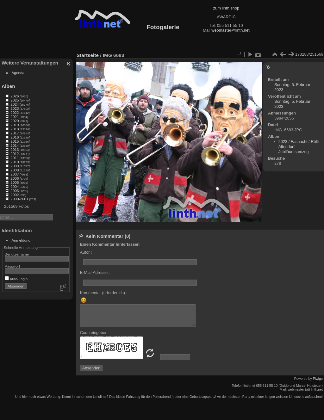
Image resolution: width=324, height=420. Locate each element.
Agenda (18, 73)
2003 (14, 190)
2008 (14, 170)
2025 (14, 100)
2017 (14, 133)
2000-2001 (19, 199)
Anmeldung (21, 240)
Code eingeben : (95, 332)
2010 (14, 162)
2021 (14, 116)
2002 (14, 195)
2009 (14, 166)
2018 (14, 129)
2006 (14, 178)
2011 (14, 158)
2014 (14, 145)
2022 (14, 112)
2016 (14, 137)
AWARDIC (226, 17)
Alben (8, 86)
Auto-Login (16, 279)
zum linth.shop (226, 8)
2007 (14, 174)
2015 (14, 141)
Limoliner (99, 396)
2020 (14, 121)
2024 (14, 104)
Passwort (12, 266)
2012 (14, 153)
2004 (14, 186)
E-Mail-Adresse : (95, 272)
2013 (14, 149)
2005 (14, 182)
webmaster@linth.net (230, 30)
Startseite (88, 55)
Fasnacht (299, 141)
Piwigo (318, 378)
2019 (14, 125)
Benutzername (17, 254)
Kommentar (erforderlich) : (103, 292)
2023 (14, 108)
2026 (14, 96)
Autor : (86, 252)
